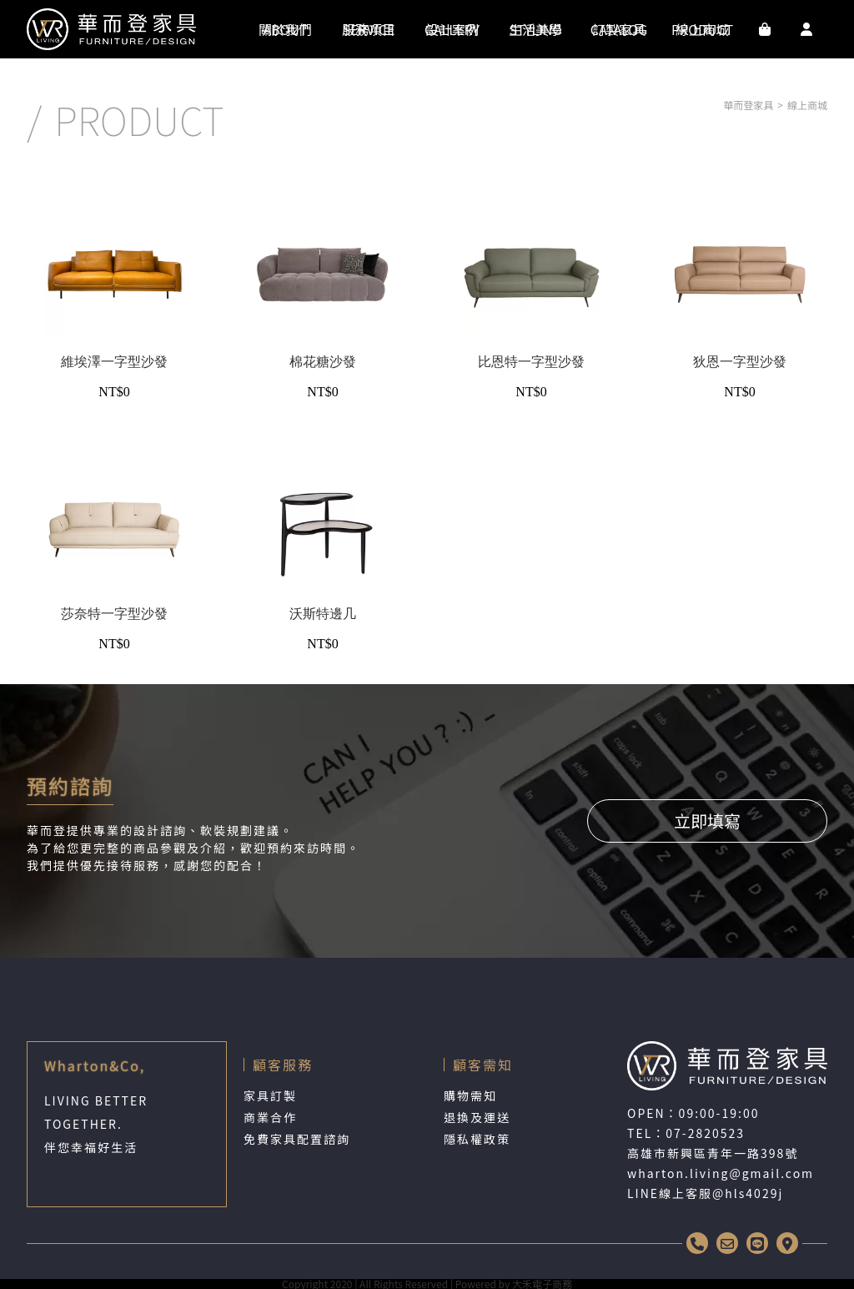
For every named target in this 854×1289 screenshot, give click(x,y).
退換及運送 (477, 1117)
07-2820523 (705, 1133)
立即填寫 (707, 820)
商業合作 (270, 1117)
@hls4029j (747, 1193)
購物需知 (470, 1095)
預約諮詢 (70, 785)
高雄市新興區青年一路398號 (712, 1153)
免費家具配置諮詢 (297, 1138)
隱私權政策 (477, 1138)
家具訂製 (270, 1095)
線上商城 (807, 105)
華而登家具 (748, 105)
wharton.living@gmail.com (720, 1173)
